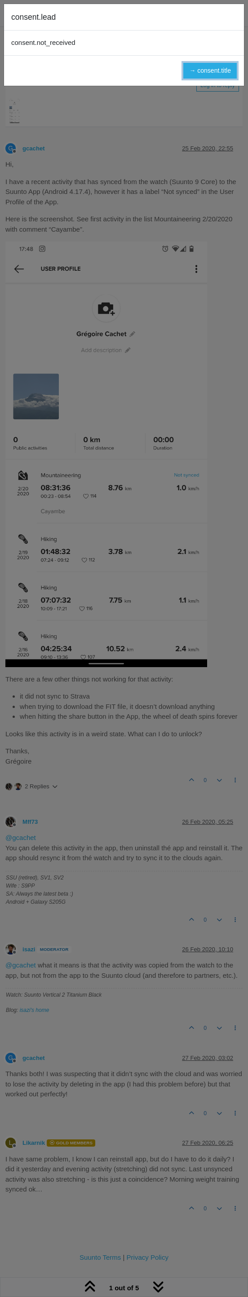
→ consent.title (210, 70)
